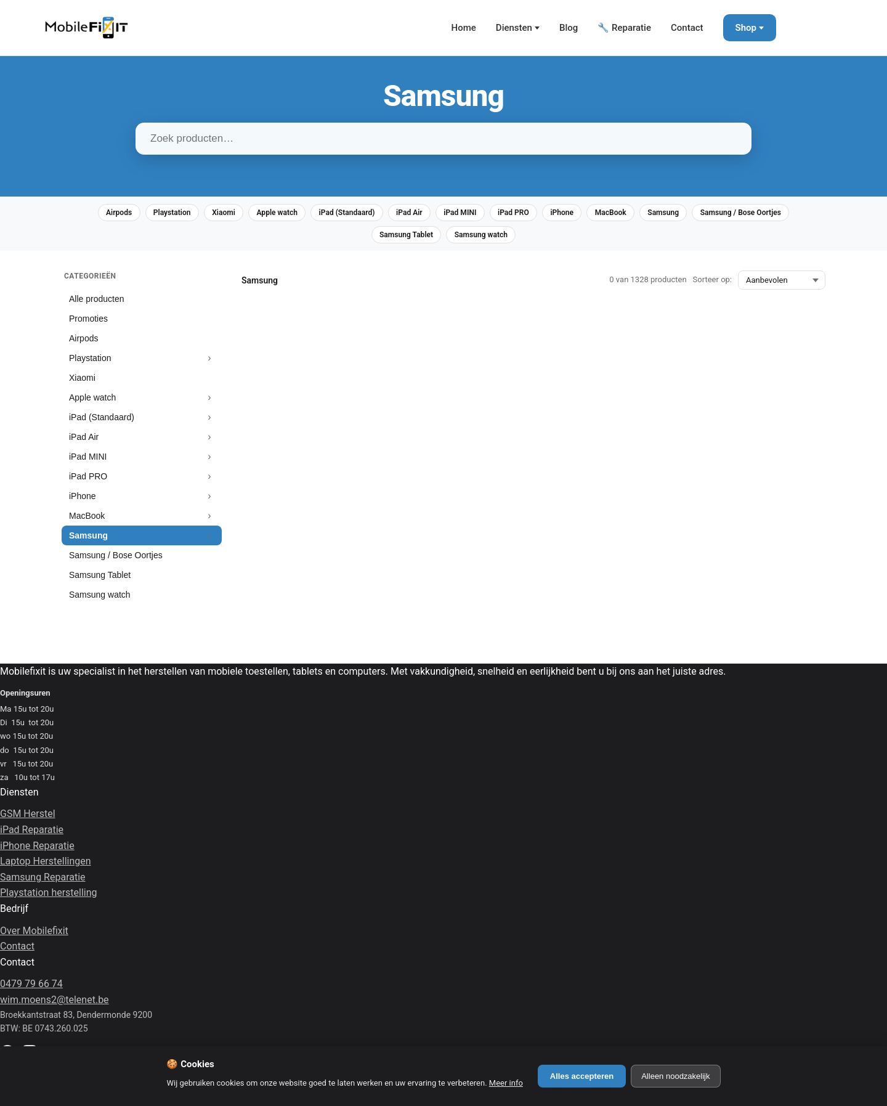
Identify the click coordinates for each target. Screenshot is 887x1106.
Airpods (134, 214)
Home (464, 27)
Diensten (514, 27)
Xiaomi (252, 214)
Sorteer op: (712, 285)
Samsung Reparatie (43, 882)
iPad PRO (580, 214)
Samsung (750, 214)
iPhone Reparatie (37, 851)
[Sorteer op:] (781, 286)
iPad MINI (519, 214)
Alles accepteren (582, 1076)
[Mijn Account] (800, 27)
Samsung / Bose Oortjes (360, 239)
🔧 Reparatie (624, 27)
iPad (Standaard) (391, 214)
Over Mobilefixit (34, 936)
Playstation (194, 214)
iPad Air (461, 214)
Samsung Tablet (458, 239)
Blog (568, 27)
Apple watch (313, 214)
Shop (745, 27)
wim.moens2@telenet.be (54, 1005)
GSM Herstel (27, 820)
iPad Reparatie (31, 835)
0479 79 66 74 (31, 990)
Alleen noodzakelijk (675, 1076)
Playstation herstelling (48, 899)
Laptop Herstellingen (45, 867)
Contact (687, 27)
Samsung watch (541, 239)
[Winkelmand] (837, 27)
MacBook (690, 214)
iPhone (634, 214)
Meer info (506, 1083)
